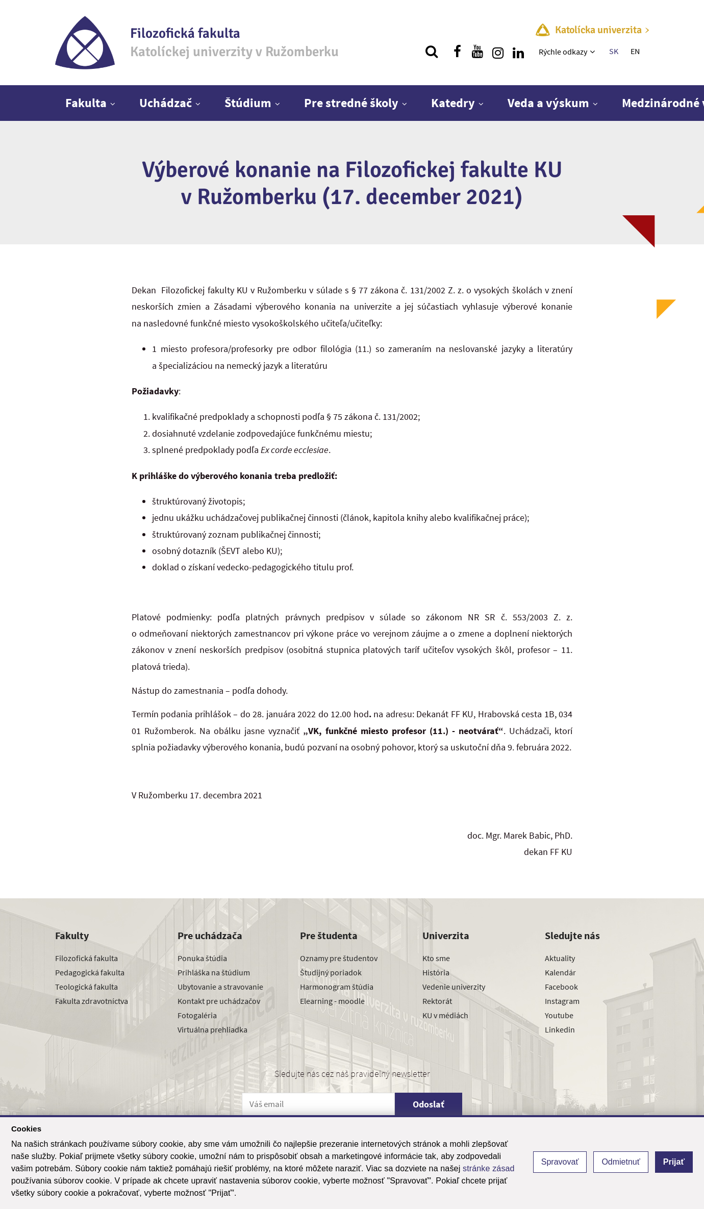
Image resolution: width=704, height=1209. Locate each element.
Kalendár (560, 972)
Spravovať (560, 1161)
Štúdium (247, 103)
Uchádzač (165, 103)
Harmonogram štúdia (336, 986)
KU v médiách (445, 1015)
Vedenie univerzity (453, 986)
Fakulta (86, 103)
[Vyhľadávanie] (431, 51)
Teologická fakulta (86, 986)
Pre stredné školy (351, 103)
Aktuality (560, 958)
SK (613, 51)
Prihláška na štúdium (214, 972)
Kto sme (436, 958)
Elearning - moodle (332, 1001)
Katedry (453, 103)
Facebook (561, 986)
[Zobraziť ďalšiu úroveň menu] (593, 51)
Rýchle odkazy (563, 51)
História (435, 972)
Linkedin (560, 1029)
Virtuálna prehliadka (212, 1029)
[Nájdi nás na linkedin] (518, 51)
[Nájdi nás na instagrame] (498, 51)
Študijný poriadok (331, 972)
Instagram (562, 1001)
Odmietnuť (620, 1161)
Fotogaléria (197, 1015)
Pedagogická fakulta (89, 972)
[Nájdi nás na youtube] (477, 51)
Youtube (559, 1015)
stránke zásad (489, 1168)
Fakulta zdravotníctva (91, 1001)
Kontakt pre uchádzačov (219, 1001)
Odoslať (428, 1104)
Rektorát (437, 1001)
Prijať (674, 1161)
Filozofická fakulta (86, 958)
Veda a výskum (548, 103)
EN (635, 51)
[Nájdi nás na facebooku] (457, 51)
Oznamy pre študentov (339, 958)
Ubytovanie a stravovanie (220, 986)
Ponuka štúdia (202, 958)
